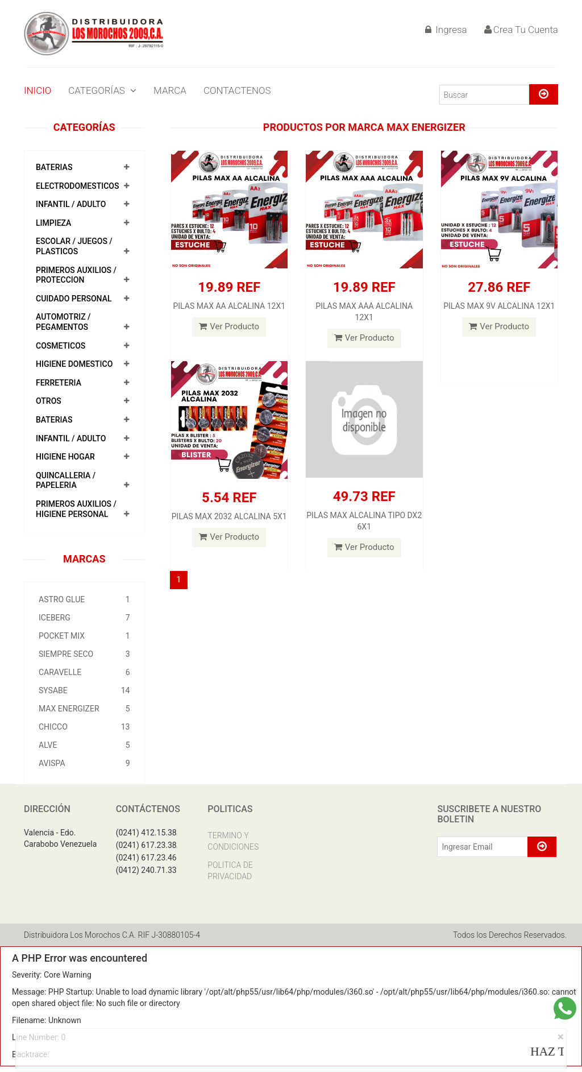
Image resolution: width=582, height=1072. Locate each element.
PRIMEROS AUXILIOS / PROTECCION (76, 275)
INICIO (37, 90)
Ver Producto (229, 326)
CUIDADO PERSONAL (74, 298)
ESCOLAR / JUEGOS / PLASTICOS (74, 246)
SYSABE (84, 690)
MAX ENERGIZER (84, 708)
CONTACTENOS (237, 90)
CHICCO (84, 726)
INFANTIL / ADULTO (71, 204)
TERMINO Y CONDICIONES (233, 841)
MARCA (169, 90)
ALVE (84, 745)
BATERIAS (54, 167)
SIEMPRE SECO (84, 654)
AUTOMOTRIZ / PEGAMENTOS (63, 322)
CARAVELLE (84, 672)
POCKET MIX (84, 635)
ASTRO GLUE (84, 599)
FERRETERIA (58, 382)
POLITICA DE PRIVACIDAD (229, 870)
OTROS (48, 400)
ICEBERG (84, 617)
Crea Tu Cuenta (521, 29)
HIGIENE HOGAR (65, 456)
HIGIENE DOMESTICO (74, 364)
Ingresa (446, 29)
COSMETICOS (60, 345)
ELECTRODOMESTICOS (77, 186)
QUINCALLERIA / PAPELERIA (65, 480)
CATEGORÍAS (102, 90)
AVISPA (84, 763)
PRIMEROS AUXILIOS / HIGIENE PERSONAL (76, 509)
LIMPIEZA (53, 222)
